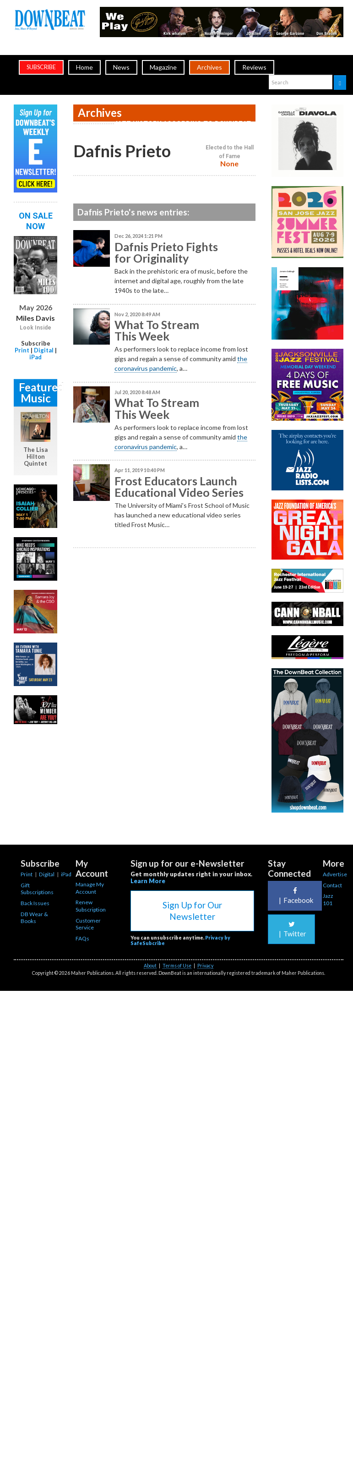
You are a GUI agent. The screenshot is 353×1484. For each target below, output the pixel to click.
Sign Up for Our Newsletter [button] (192, 911)
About (150, 965)
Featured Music (38, 392)
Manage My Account (90, 888)
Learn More (147, 881)
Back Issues (35, 903)
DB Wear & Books (34, 918)
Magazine (163, 67)
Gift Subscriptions (37, 889)
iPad (35, 357)
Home (84, 67)
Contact (332, 885)
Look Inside (35, 327)
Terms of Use (177, 965)
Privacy (205, 965)
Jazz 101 (328, 899)
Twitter (291, 929)
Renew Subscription (91, 906)
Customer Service (88, 924)
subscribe (41, 67)
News (121, 67)
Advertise (335, 874)
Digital (44, 350)
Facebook (295, 895)
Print (22, 350)
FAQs (82, 938)
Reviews (254, 67)
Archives (209, 67)
